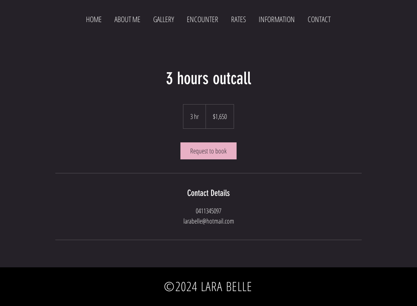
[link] (208, 150)
